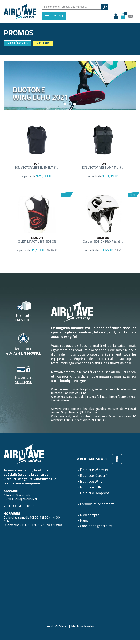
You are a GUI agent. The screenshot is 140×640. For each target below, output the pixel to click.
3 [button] (75, 104)
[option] (70, 85)
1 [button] (65, 104)
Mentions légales (82, 626)
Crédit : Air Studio (56, 626)
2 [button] (70, 104)
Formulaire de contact (97, 503)
